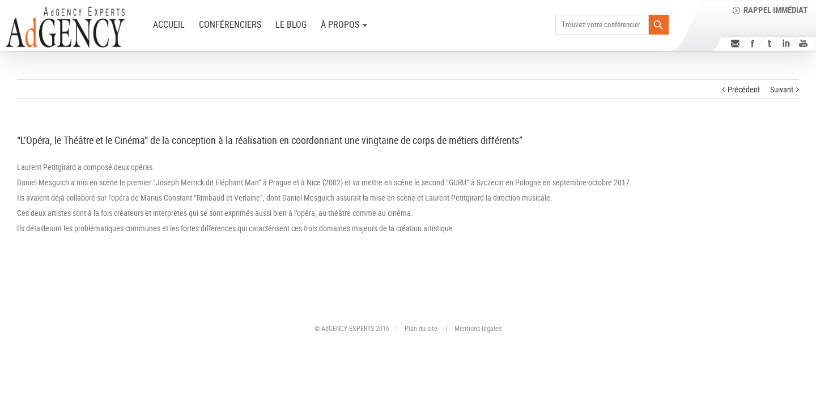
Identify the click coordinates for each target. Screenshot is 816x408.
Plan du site (421, 328)
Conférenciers (230, 24)
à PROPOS (344, 24)
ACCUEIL (169, 24)
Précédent (744, 89)
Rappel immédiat (775, 9)
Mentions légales (478, 328)
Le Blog (291, 24)
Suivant (781, 89)
